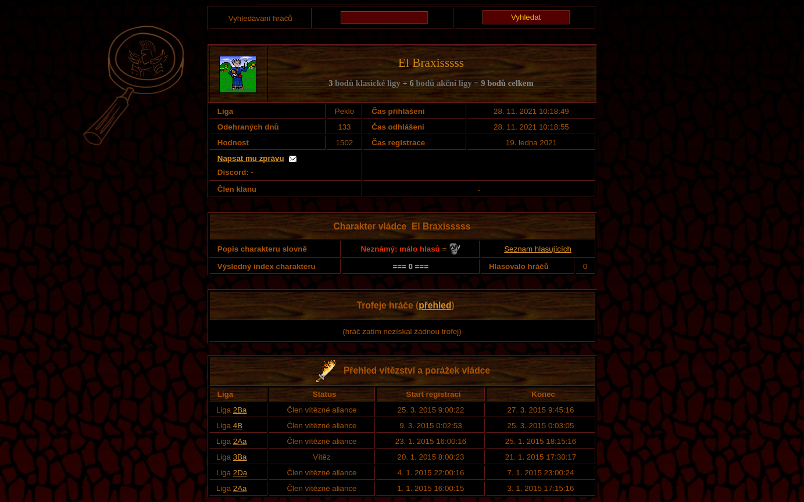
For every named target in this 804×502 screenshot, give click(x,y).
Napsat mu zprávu (250, 158)
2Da (240, 472)
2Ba (240, 410)
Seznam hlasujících (537, 249)
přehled (435, 305)
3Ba (240, 457)
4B (237, 425)
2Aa (240, 441)
